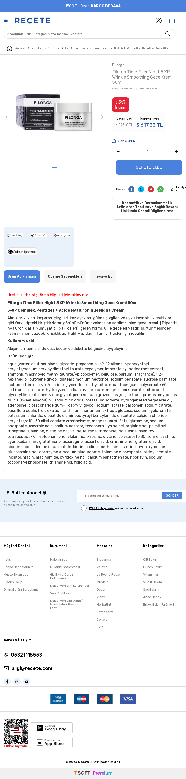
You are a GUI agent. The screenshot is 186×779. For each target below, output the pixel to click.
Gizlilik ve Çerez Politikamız (61, 576)
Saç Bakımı (151, 589)
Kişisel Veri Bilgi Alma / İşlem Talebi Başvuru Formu (66, 604)
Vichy (101, 597)
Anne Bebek (152, 597)
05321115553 (26, 655)
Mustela (103, 582)
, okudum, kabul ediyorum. (113, 508)
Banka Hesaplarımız (18, 567)
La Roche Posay (109, 574)
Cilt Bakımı (37, 48)
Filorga (118, 65)
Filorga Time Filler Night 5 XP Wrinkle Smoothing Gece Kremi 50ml (130, 48)
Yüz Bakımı (53, 48)
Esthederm (105, 612)
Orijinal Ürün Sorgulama (21, 589)
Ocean (101, 589)
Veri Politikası (60, 593)
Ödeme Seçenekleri (65, 277)
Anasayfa (16, 48)
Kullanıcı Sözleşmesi (65, 567)
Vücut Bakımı (153, 582)
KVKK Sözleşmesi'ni (101, 508)
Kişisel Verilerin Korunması (69, 585)
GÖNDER (172, 495)
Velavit (102, 567)
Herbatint (104, 604)
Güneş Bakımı (153, 567)
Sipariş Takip (13, 582)
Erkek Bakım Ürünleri (158, 604)
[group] (54, 112)
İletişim (9, 559)
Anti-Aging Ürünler (76, 48)
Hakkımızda (58, 559)
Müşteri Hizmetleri (17, 574)
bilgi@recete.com (31, 668)
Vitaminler (150, 574)
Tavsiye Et (103, 277)
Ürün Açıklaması (22, 277)
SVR (100, 627)
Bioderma (104, 559)
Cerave (102, 619)
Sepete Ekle (149, 167)
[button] (54, 167)
